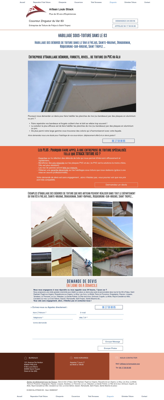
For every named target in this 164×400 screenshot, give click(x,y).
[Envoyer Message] (113, 342)
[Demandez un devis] (116, 185)
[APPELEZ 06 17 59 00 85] (125, 26)
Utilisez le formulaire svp (130, 364)
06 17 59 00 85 (125, 368)
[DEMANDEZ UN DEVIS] (125, 21)
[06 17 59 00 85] (119, 141)
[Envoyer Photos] (110, 348)
